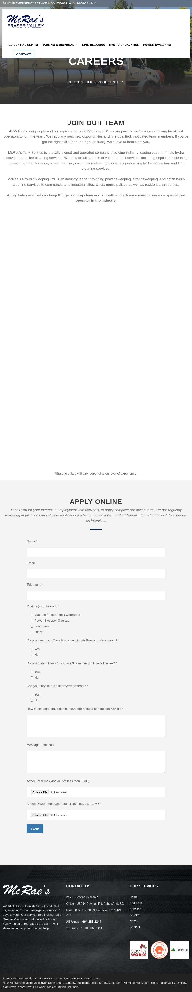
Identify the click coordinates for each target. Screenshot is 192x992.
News (133, 921)
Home (134, 897)
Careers (135, 915)
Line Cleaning (93, 44)
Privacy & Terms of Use (85, 978)
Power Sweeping (157, 44)
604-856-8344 (59, 3)
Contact (23, 54)
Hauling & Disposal (58, 44)
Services (135, 909)
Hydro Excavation (124, 44)
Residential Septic (22, 44)
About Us (136, 903)
